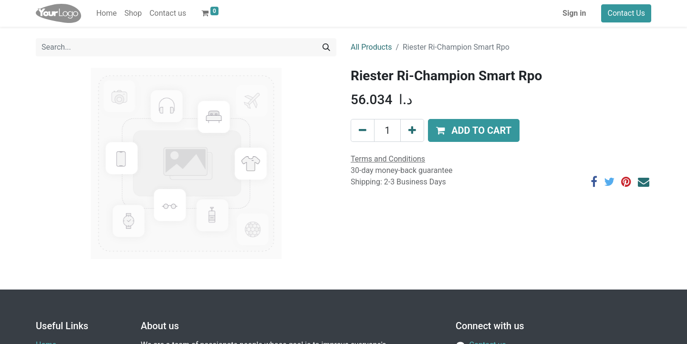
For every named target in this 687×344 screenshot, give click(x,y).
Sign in (574, 13)
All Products (371, 47)
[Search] (326, 47)
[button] (474, 130)
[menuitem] (107, 13)
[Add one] (412, 130)
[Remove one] (363, 130)
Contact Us (626, 13)
